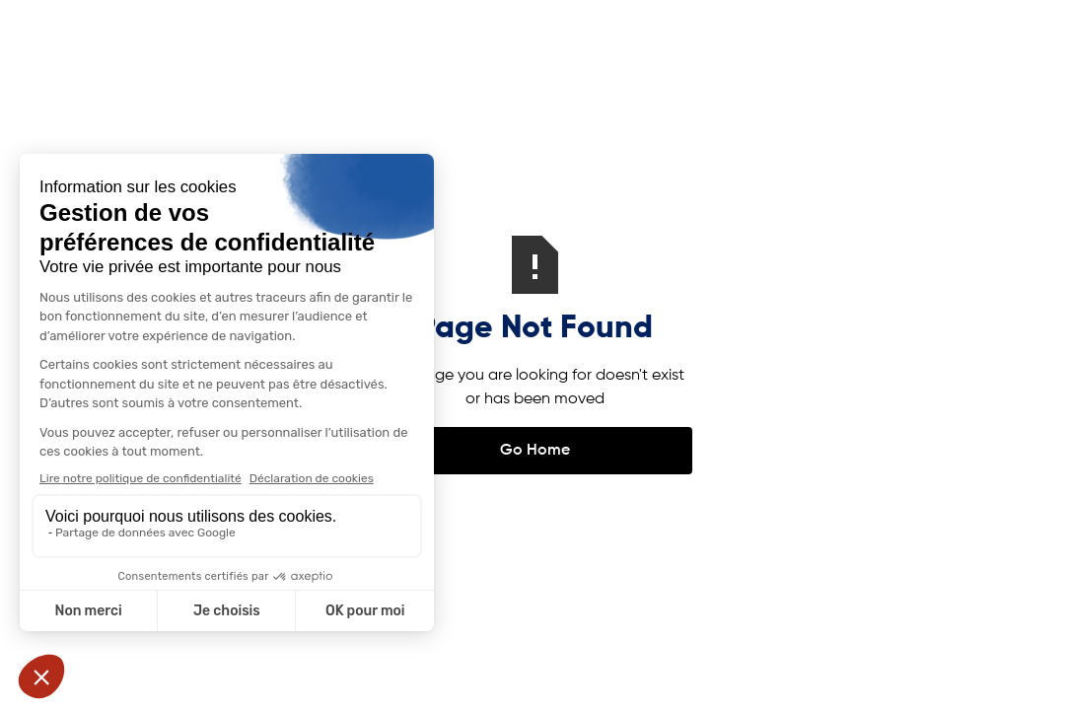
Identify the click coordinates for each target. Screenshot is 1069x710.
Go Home (535, 451)
